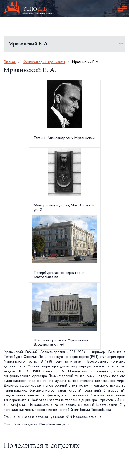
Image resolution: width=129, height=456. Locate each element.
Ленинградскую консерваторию (63, 357)
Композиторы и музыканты (44, 62)
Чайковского (39, 405)
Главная (10, 62)
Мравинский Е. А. (28, 44)
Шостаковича (106, 405)
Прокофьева (101, 409)
